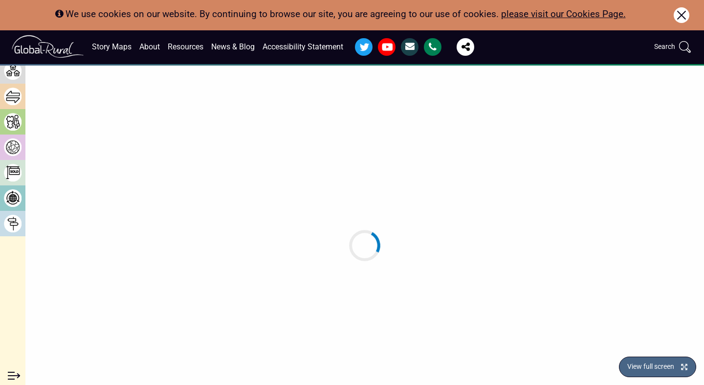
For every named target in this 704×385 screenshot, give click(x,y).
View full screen (650, 366)
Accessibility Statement (303, 46)
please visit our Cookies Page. (563, 14)
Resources (185, 46)
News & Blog (233, 46)
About (149, 46)
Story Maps (112, 46)
